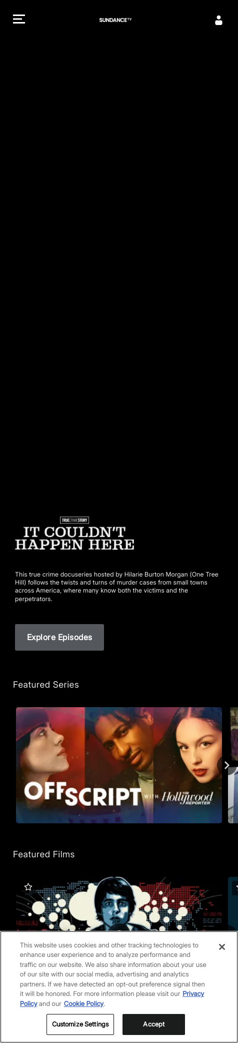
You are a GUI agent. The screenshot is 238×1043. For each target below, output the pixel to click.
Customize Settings (80, 1024)
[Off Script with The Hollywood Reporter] (119, 765)
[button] (19, 20)
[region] (119, 987)
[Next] (227, 765)
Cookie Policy (84, 1004)
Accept (153, 1024)
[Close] (222, 947)
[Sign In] (219, 20)
